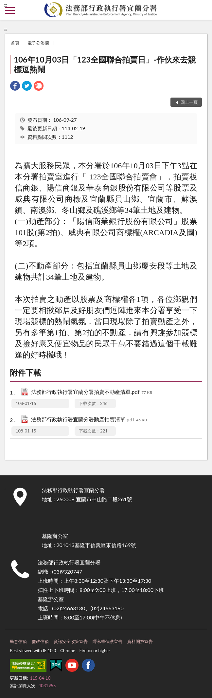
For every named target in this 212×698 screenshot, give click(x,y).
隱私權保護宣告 (107, 641)
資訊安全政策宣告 (71, 641)
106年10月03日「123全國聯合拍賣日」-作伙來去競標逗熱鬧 (105, 64)
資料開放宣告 (140, 641)
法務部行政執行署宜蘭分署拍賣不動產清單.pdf (91, 392)
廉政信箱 (40, 641)
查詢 (202, 10)
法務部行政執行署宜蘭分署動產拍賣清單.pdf (89, 420)
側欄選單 (10, 10)
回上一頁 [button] (189, 102)
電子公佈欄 (38, 43)
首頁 (15, 43)
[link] (15, 86)
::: (5, 5)
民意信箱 (18, 641)
